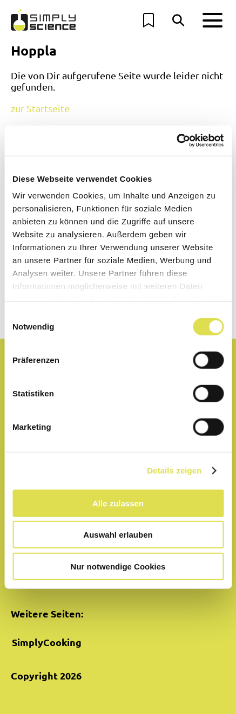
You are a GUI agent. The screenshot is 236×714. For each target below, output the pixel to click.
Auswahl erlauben (117, 534)
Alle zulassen (118, 502)
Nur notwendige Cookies (118, 566)
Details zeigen (174, 470)
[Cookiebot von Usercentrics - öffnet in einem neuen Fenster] (176, 141)
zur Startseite (40, 108)
